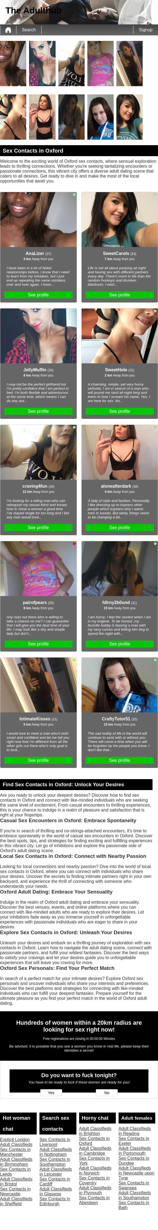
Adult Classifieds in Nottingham (55, 1152)
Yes (51, 1093)
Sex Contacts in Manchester (15, 1152)
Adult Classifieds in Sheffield (16, 1201)
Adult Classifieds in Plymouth (95, 1190)
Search (29, 29)
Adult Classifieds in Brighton (95, 1131)
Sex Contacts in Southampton (54, 1162)
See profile (38, 295)
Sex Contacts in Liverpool (54, 1142)
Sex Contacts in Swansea (134, 1185)
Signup (146, 29)
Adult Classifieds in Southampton (135, 1195)
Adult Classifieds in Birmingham (16, 1162)
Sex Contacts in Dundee (134, 1161)
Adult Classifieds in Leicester (55, 1171)
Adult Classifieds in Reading (135, 1131)
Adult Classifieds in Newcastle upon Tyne (136, 1173)
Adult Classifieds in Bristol (16, 1181)
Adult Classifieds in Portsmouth (135, 1151)
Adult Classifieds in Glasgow (55, 1191)
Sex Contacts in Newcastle (15, 1191)
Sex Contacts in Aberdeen (94, 1200)
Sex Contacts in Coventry (94, 1180)
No (107, 1093)
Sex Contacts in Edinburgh (54, 1201)
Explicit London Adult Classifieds (16, 1142)
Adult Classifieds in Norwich (95, 1170)
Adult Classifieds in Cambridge (95, 1151)
